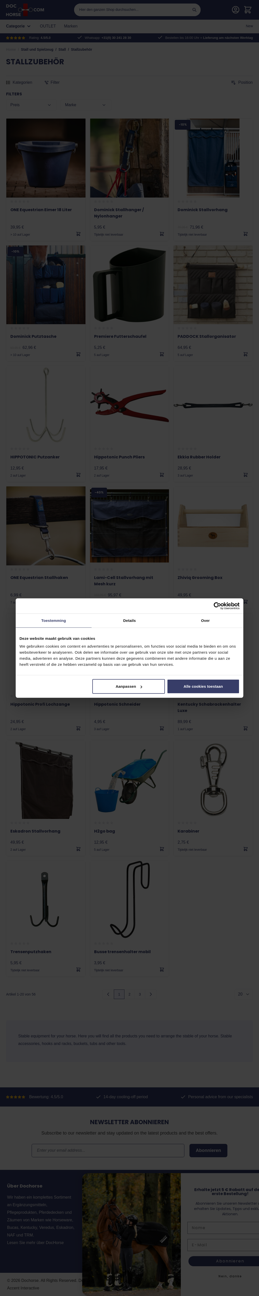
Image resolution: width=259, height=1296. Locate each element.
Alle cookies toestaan (203, 686)
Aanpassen (129, 686)
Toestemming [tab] (53, 620)
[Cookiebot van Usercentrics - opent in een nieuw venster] (217, 606)
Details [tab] (129, 620)
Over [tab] (205, 620)
